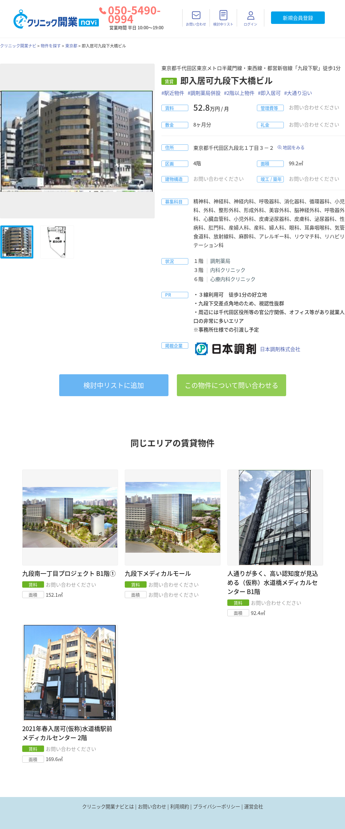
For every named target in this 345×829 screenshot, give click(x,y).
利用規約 (179, 806)
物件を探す (51, 46)
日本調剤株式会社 (246, 349)
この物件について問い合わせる (231, 385)
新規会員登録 (298, 18)
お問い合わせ (152, 806)
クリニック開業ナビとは (108, 806)
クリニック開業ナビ (18, 46)
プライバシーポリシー (216, 806)
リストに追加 (113, 385)
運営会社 (253, 806)
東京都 (71, 46)
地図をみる (294, 147)
